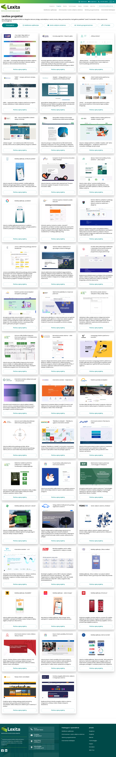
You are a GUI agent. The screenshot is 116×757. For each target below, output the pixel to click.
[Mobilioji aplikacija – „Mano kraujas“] (58, 593)
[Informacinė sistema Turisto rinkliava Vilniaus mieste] (20, 635)
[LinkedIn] (6, 750)
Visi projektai (10, 25)
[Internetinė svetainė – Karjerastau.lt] (58, 380)
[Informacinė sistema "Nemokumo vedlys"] (96, 422)
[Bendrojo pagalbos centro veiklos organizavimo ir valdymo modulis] (58, 550)
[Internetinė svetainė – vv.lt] (20, 550)
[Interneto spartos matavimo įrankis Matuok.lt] (58, 201)
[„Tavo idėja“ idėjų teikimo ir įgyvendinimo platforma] (20, 36)
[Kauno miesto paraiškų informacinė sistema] (58, 635)
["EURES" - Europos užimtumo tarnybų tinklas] (20, 78)
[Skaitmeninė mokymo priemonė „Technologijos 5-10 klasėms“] (96, 464)
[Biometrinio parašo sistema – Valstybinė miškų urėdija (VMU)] (96, 293)
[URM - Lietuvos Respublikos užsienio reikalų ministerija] (20, 119)
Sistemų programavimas (84, 25)
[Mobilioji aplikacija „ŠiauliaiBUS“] (20, 593)
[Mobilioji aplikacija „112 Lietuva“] (96, 593)
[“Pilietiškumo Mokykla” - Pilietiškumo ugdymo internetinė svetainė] (58, 422)
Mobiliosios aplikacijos (31, 25)
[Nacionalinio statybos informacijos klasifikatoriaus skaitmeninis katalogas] (58, 119)
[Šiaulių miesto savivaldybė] (20, 677)
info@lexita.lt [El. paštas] (92, 1)
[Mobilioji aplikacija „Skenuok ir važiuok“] (20, 506)
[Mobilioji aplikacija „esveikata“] (20, 201)
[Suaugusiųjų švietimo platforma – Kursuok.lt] (96, 337)
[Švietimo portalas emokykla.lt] (96, 380)
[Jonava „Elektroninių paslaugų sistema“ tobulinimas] (20, 248)
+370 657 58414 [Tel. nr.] (103, 1)
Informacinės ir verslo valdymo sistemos (73, 734)
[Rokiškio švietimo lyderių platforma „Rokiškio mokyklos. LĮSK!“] (96, 119)
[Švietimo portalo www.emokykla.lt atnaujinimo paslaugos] (20, 293)
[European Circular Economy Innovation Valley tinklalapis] (58, 159)
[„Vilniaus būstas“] (96, 36)
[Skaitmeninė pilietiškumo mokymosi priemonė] (58, 293)
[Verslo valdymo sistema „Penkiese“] (96, 506)
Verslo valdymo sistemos (57, 25)
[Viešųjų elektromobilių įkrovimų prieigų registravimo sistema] (58, 506)
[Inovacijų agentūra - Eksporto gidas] (58, 36)
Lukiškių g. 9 (37, 742)
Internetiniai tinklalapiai (68, 740)
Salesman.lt (83, 1)
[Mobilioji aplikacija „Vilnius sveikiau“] (96, 550)
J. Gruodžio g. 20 (39, 748)
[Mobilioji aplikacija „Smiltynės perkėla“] (20, 159)
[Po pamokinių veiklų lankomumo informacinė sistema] (58, 464)
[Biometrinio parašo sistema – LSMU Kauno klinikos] (58, 337)
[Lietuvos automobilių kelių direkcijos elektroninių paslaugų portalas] (20, 422)
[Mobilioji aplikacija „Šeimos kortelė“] (96, 635)
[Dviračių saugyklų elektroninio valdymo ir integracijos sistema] (58, 677)
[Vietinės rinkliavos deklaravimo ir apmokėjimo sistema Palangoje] (58, 248)
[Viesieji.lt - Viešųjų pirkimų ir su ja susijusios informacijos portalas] (58, 78)
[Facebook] (2, 750)
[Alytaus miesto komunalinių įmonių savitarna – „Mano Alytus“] (96, 159)
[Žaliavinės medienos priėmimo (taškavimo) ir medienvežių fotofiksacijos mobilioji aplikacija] (20, 465)
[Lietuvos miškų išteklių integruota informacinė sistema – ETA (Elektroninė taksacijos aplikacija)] (20, 338)
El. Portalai (106, 25)
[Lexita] (10, 8)
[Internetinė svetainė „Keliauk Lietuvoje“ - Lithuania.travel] (20, 380)
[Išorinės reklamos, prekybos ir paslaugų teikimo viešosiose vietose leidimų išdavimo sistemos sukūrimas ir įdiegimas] (96, 203)
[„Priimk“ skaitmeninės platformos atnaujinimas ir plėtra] (96, 78)
